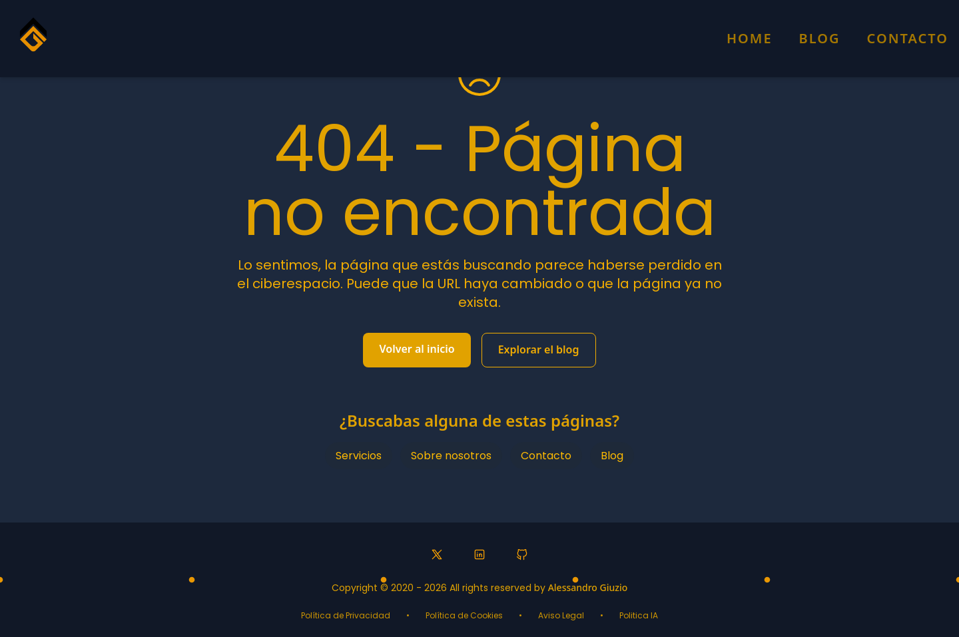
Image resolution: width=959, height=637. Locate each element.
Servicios (359, 455)
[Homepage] (33, 40)
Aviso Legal (561, 615)
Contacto (907, 38)
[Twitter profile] (437, 554)
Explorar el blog (538, 349)
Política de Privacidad (345, 615)
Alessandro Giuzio (588, 587)
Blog (819, 38)
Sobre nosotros (451, 455)
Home (750, 38)
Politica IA (638, 615)
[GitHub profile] (522, 554)
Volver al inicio (416, 348)
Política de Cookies (464, 615)
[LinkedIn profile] (479, 554)
